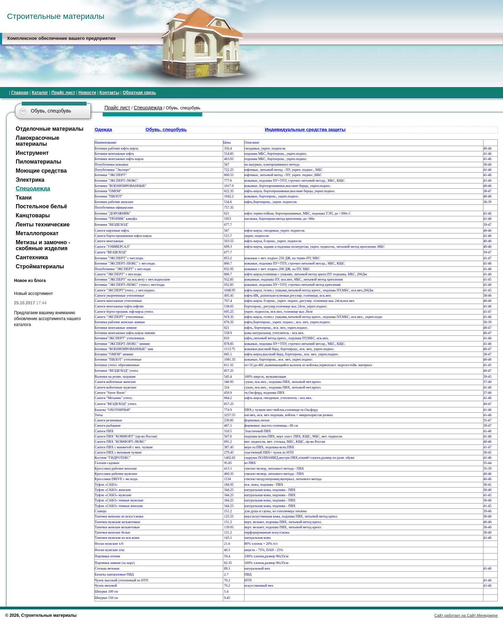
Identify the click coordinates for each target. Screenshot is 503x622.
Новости (87, 92)
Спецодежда (148, 107)
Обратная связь (139, 92)
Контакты (109, 92)
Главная (19, 92)
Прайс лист (63, 92)
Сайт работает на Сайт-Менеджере (466, 615)
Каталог (40, 92)
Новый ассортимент (33, 293)
